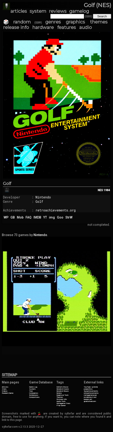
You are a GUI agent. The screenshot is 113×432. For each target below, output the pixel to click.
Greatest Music (62, 391)
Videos (4, 391)
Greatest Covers (62, 389)
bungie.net (88, 399)
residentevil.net (90, 397)
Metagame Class (63, 403)
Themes (59, 397)
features (66, 27)
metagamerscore (90, 395)
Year (31, 391)
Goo (60, 217)
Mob (20, 217)
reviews (58, 11)
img (52, 217)
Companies (33, 393)
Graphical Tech (62, 395)
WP (6, 217)
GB (12, 217)
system (38, 11)
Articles (5, 387)
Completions (34, 397)
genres (53, 22)
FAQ (28, 217)
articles (18, 11)
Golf (7, 183)
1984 (107, 190)
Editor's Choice (62, 387)
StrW (68, 217)
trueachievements (91, 391)
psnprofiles (88, 389)
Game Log (33, 387)
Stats (4, 389)
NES (100, 190)
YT (45, 217)
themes (99, 22)
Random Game (7, 393)
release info (16, 27)
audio (85, 27)
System (32, 389)
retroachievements (91, 393)
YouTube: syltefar (91, 387)
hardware (43, 27)
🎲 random (17, 22)
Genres (59, 393)
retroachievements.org (56, 210)
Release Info (61, 399)
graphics (75, 22)
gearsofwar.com (90, 401)
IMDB (37, 217)
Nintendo (43, 197)
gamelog (79, 11)
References (33, 395)
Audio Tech (60, 401)
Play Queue (61, 405)
